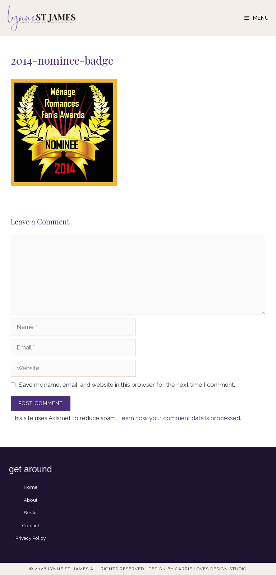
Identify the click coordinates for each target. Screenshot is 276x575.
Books (30, 512)
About (30, 500)
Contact (30, 525)
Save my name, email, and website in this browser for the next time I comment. (127, 384)
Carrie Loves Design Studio (211, 568)
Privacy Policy (30, 538)
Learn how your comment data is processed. (179, 418)
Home (30, 487)
